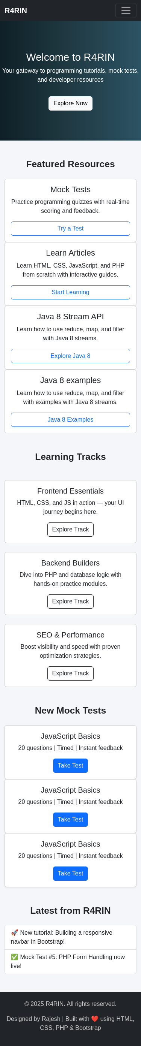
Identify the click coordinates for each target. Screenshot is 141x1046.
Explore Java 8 (71, 356)
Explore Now (70, 103)
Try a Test (70, 228)
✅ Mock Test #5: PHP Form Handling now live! (68, 961)
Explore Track (70, 529)
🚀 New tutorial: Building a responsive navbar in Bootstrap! (61, 937)
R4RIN (16, 10)
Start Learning (70, 292)
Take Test (70, 765)
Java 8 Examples (71, 419)
